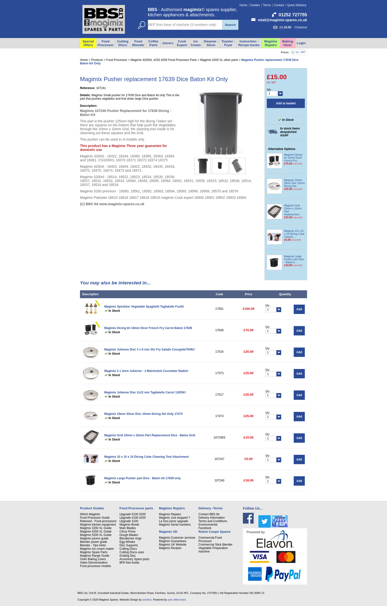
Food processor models (95, 566)
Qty (269, 89)
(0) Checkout (293, 27)
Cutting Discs (122, 43)
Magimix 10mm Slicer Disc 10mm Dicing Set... (294, 183)
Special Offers (88, 43)
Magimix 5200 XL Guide (96, 535)
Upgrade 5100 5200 (132, 514)
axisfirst (147, 599)
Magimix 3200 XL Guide (96, 528)
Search (230, 25)
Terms (267, 5)
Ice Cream (196, 43)
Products (97, 60)
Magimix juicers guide (94, 538)
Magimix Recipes (170, 548)
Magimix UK (168, 531)
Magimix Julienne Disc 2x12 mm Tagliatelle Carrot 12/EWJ (145, 392)
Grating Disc (127, 555)
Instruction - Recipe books (249, 43)
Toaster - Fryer (228, 43)
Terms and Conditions (212, 521)
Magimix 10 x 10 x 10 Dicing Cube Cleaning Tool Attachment (146, 457)
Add (299, 309)
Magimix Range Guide (94, 555)
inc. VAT (300, 52)
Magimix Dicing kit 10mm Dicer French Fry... (293, 157)
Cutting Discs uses (131, 552)
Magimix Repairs (270, 43)
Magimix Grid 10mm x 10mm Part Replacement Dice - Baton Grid (149, 435)
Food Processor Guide (95, 517)
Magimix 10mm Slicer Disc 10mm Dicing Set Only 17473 (143, 414)
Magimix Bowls (129, 524)
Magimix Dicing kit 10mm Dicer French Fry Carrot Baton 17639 (148, 328)
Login (301, 43)
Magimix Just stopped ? (174, 517)
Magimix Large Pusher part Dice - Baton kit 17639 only (142, 478)
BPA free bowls (129, 562)
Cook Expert (182, 43)
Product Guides (92, 508)
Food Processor (106, 43)
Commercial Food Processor (210, 539)
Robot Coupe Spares (214, 531)
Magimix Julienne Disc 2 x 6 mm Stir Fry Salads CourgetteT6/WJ (149, 349)
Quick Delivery (296, 5)
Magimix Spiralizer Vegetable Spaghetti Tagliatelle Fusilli (144, 306)
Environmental (207, 524)
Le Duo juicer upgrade (173, 521)
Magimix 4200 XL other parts (219, 60)
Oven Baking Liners (93, 559)
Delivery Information (211, 517)
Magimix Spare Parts (93, 552)
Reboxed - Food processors (98, 521)
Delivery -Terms (210, 508)
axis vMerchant (177, 599)
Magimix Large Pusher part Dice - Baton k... (294, 259)
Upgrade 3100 (128, 521)
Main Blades (127, 528)
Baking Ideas (287, 43)
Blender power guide (93, 542)
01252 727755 (293, 14)
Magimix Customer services (177, 537)
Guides (255, 5)
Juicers (167, 43)
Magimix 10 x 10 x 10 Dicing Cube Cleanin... (294, 233)
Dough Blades (128, 535)
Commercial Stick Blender (215, 544)
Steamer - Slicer (211, 43)
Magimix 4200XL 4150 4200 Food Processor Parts (164, 60)
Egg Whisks (127, 542)
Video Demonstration (94, 562)
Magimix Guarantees (172, 541)
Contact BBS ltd (208, 514)
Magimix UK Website (172, 544)
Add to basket (285, 103)
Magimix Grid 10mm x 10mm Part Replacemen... (293, 210)
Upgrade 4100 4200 (132, 517)
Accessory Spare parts (134, 559)
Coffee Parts (153, 43)
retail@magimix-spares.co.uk (282, 20)
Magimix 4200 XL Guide (96, 531)
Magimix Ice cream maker (97, 549)
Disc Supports (128, 545)
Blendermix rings (130, 538)
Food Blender (138, 43)
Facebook (205, 528)
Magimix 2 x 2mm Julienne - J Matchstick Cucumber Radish (146, 371)
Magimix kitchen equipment (98, 524)
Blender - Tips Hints (93, 545)
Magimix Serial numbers (175, 524)
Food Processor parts (136, 508)
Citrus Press (127, 531)
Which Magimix (90, 514)
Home (243, 5)
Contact (279, 5)
